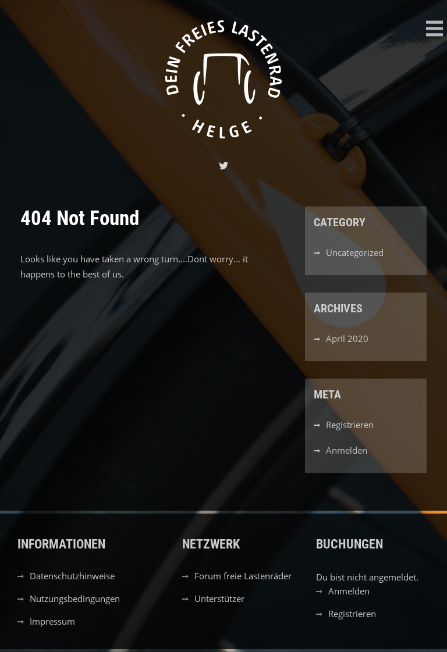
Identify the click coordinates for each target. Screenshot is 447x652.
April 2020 (347, 338)
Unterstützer (219, 598)
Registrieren (350, 424)
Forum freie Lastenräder (243, 576)
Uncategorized (355, 252)
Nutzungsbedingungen (75, 598)
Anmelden (346, 450)
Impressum (52, 621)
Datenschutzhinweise (72, 576)
